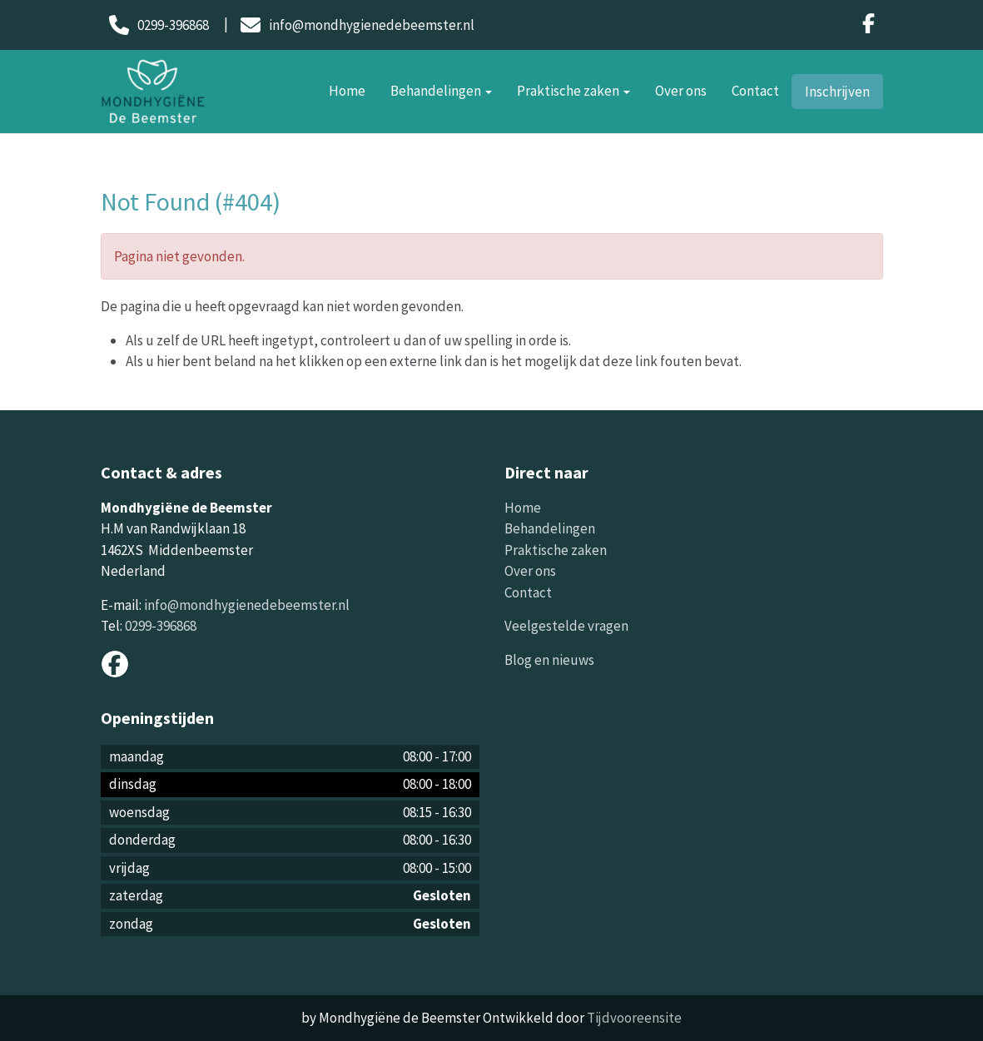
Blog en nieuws (549, 660)
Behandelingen (441, 91)
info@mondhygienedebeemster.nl (247, 605)
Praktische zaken (573, 91)
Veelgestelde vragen (566, 626)
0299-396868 (160, 626)
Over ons (681, 91)
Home (347, 91)
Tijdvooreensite (634, 1018)
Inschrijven (837, 91)
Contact (755, 91)
